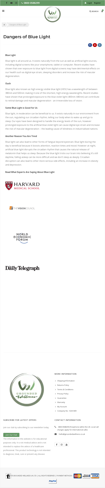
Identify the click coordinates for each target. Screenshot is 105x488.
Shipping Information (66, 381)
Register (97, 3)
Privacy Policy (62, 393)
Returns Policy (63, 385)
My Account (62, 406)
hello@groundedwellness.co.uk (72, 434)
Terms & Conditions (65, 389)
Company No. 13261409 (66, 411)
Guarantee (61, 398)
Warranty (61, 402)
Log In (89, 3)
